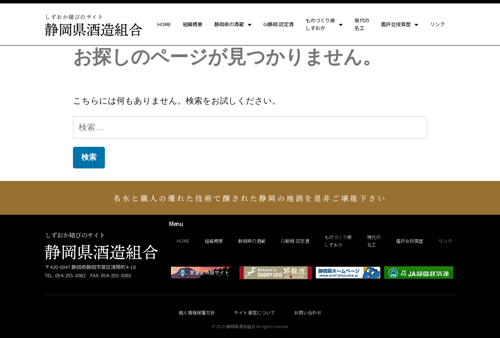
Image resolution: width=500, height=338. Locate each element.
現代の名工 (361, 24)
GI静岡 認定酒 (278, 24)
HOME (164, 24)
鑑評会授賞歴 (399, 25)
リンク (437, 24)
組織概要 (193, 24)
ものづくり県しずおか (324, 24)
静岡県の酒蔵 (233, 25)
